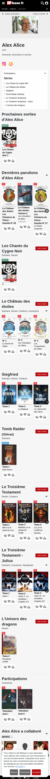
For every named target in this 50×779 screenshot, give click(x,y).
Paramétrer (25, 772)
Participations (9, 73)
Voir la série (41, 248)
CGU (13, 778)
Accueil (4, 9)
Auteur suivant (39, 14)
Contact (27, 778)
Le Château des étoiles (16, 87)
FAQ (19, 778)
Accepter (36, 772)
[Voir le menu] (3, 3)
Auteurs (13, 9)
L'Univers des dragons (15, 105)
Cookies (36, 778)
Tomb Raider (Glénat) (15, 94)
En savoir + (20, 766)
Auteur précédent (12, 14)
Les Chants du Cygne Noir (17, 83)
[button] (42, 3)
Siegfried (9, 91)
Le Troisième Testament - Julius (19, 102)
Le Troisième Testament (16, 98)
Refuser (14, 772)
